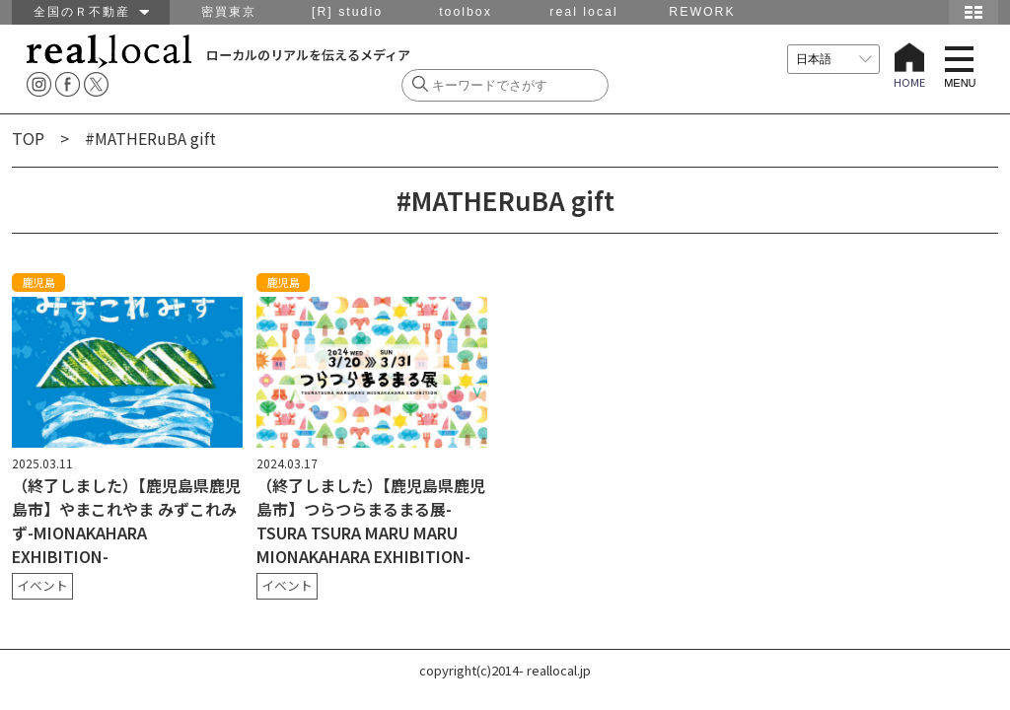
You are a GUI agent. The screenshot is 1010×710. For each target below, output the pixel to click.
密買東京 (228, 12)
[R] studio (347, 12)
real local (583, 12)
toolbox (465, 12)
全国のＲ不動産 (91, 12)
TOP (28, 138)
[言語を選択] (833, 59)
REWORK (702, 12)
